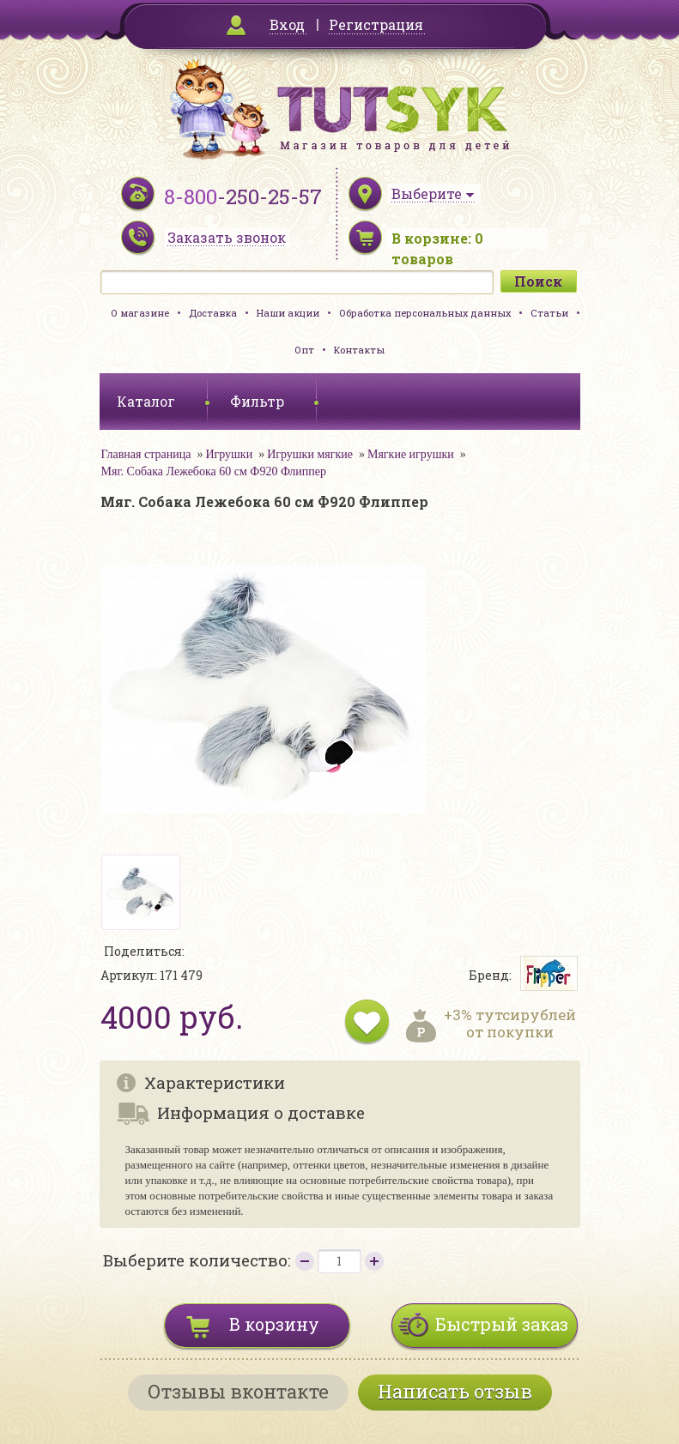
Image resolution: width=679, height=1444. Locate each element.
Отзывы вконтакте (238, 1391)
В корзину (274, 1324)
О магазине (140, 312)
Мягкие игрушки (410, 454)
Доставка (213, 312)
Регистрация (376, 24)
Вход (287, 24)
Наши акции (288, 312)
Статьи (549, 312)
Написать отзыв (455, 1391)
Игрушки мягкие (310, 454)
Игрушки (228, 454)
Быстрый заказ (501, 1324)
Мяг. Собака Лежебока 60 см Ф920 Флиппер (213, 471)
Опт (304, 349)
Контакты (359, 349)
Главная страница (146, 454)
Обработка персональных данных (425, 312)
